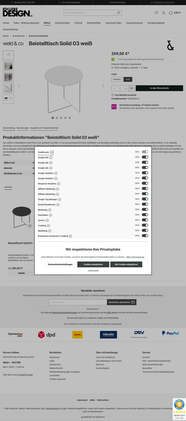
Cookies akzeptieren (93, 264)
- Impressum (93, 270)
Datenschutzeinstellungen (60, 264)
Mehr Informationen (135, 257)
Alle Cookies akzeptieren (126, 264)
